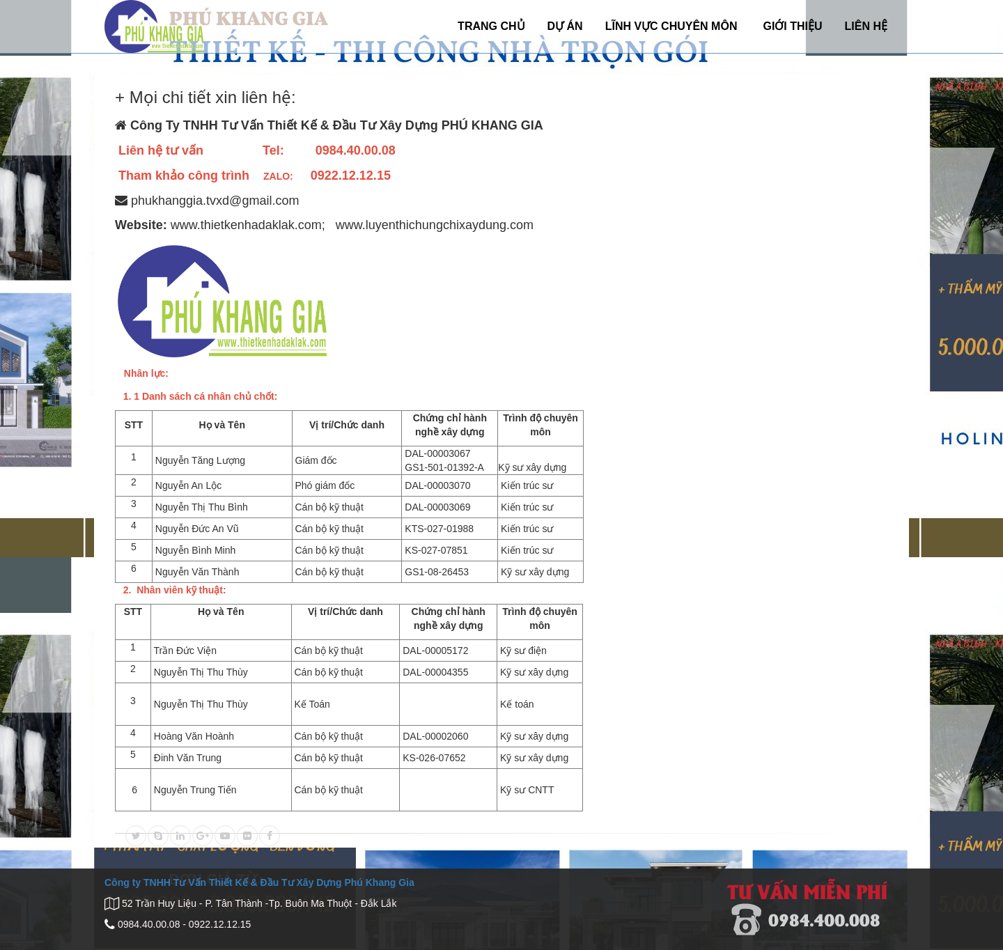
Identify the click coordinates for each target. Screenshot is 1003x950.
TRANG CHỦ (491, 26)
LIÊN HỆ (866, 26)
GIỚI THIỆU (792, 26)
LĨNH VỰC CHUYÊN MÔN (671, 26)
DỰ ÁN (565, 26)
